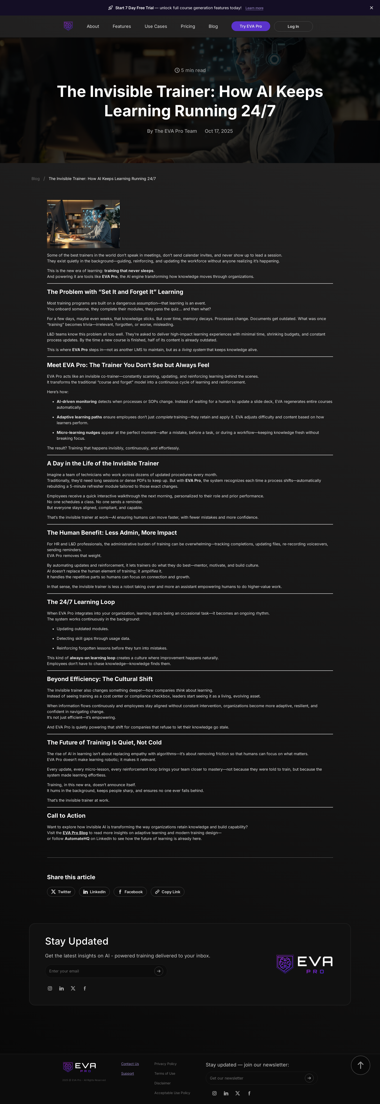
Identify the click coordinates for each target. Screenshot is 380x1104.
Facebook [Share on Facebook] (130, 891)
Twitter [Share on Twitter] (61, 891)
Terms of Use (164, 1073)
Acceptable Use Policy (172, 1093)
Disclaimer (162, 1083)
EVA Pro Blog (75, 832)
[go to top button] (360, 1065)
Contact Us (130, 1064)
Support (127, 1073)
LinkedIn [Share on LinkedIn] (94, 891)
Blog (213, 26)
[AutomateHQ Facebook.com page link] (85, 988)
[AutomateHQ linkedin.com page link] (61, 988)
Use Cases (156, 26)
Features (122, 26)
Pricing (188, 26)
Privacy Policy (165, 1064)
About (93, 26)
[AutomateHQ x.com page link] (73, 988)
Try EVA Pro (251, 26)
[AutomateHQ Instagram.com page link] (50, 988)
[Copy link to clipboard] (167, 892)
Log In (293, 26)
